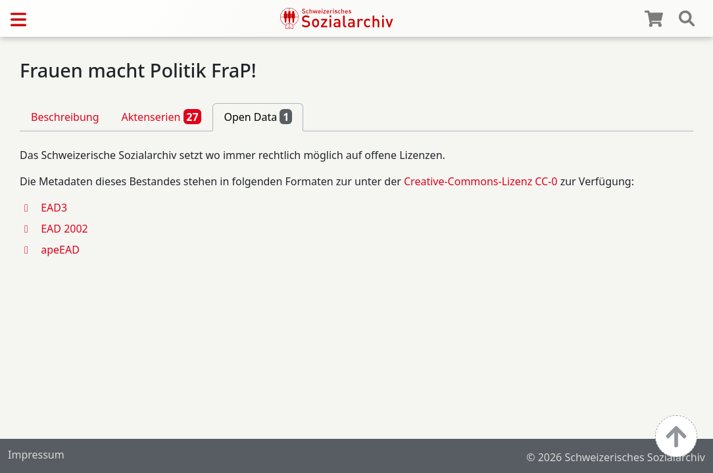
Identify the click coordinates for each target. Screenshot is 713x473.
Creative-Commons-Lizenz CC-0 (481, 181)
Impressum (36, 454)
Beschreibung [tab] (65, 117)
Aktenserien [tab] (162, 116)
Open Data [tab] (258, 116)
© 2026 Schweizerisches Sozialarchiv (615, 457)
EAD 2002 (64, 228)
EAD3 (54, 207)
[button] (30, 207)
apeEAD (60, 249)
